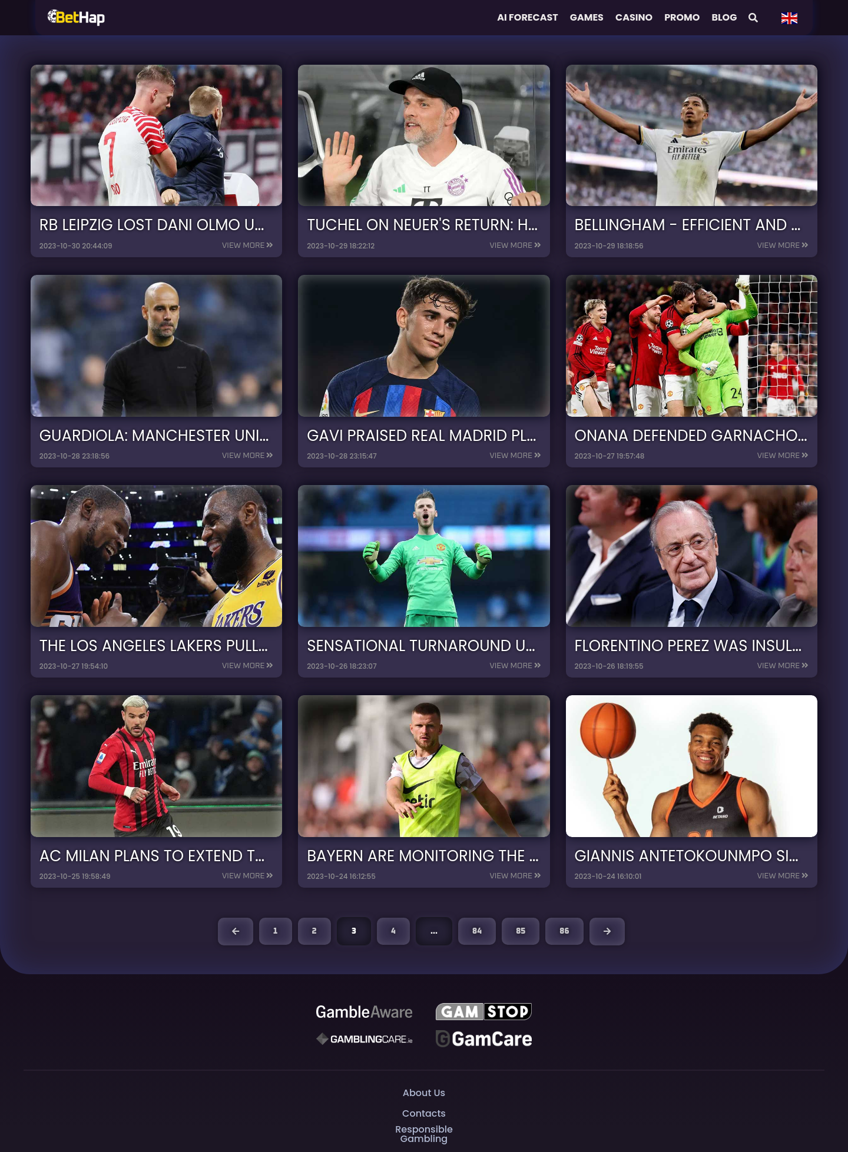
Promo (682, 17)
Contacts (424, 1113)
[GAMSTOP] (483, 1011)
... (434, 931)
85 (520, 931)
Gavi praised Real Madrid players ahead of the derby (535, 435)
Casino (633, 17)
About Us (424, 1093)
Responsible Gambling (424, 1134)
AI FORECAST (527, 17)
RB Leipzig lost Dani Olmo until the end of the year (257, 224)
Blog (724, 17)
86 (564, 931)
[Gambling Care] (364, 1038)
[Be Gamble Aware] (364, 1011)
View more (243, 245)
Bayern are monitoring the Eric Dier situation (507, 855)
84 (477, 931)
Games (587, 17)
